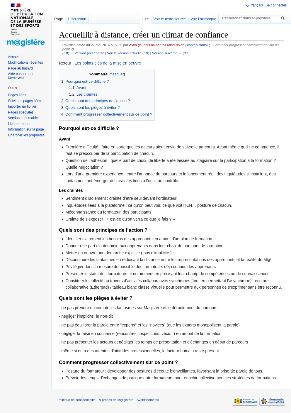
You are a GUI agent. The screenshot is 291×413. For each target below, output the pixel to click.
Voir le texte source (169, 19)
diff (66, 53)
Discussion (77, 19)
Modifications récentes (25, 62)
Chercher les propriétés (26, 135)
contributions (197, 45)
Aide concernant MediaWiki (20, 76)
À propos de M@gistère (116, 400)
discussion (176, 45)
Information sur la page (26, 129)
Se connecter (276, 5)
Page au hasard (20, 68)
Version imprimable (23, 118)
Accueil (13, 57)
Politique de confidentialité (76, 400)
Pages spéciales (20, 112)
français (257, 5)
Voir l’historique (203, 19)
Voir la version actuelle (124, 53)
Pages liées (17, 95)
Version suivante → (167, 53)
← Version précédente (87, 53)
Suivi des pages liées (24, 101)
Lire (145, 19)
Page (58, 19)
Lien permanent (20, 124)
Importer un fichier (22, 106)
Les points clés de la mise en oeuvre (108, 63)
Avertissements (148, 400)
